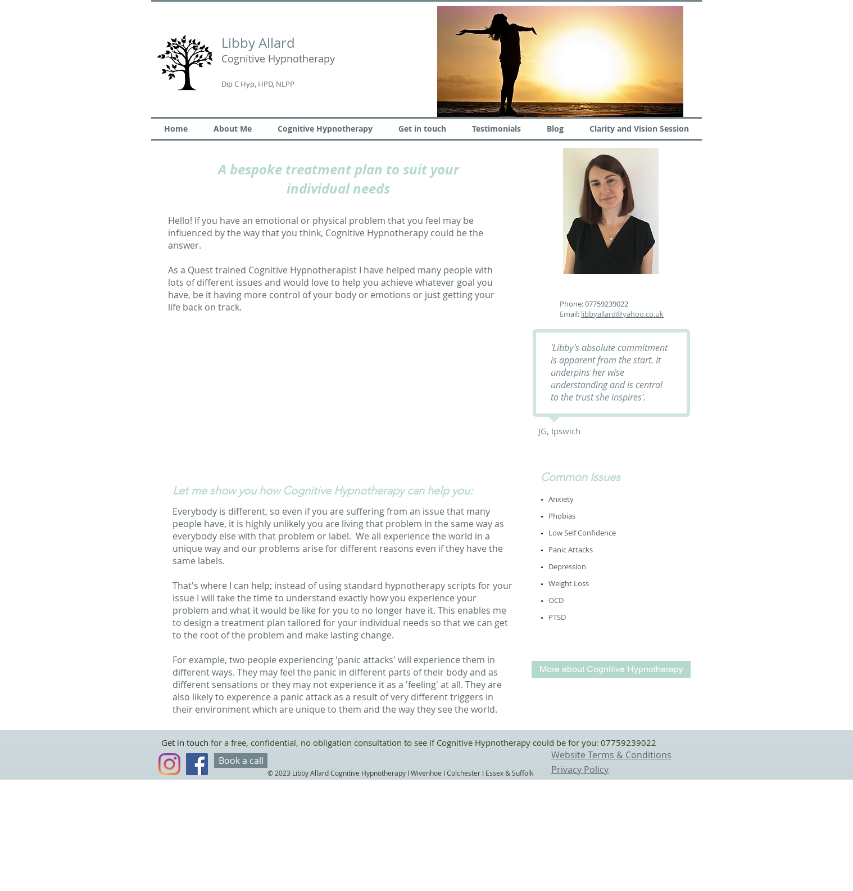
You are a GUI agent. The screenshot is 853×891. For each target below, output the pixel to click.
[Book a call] (240, 760)
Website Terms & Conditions (611, 755)
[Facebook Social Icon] (197, 764)
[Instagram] (169, 764)
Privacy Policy (580, 769)
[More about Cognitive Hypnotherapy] (611, 669)
